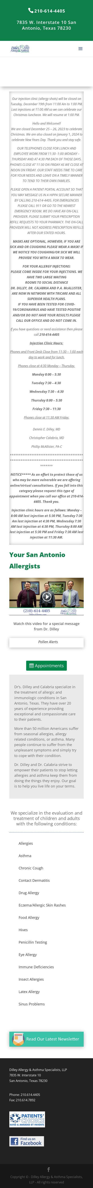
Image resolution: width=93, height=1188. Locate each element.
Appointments (49, 665)
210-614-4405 (49, 11)
